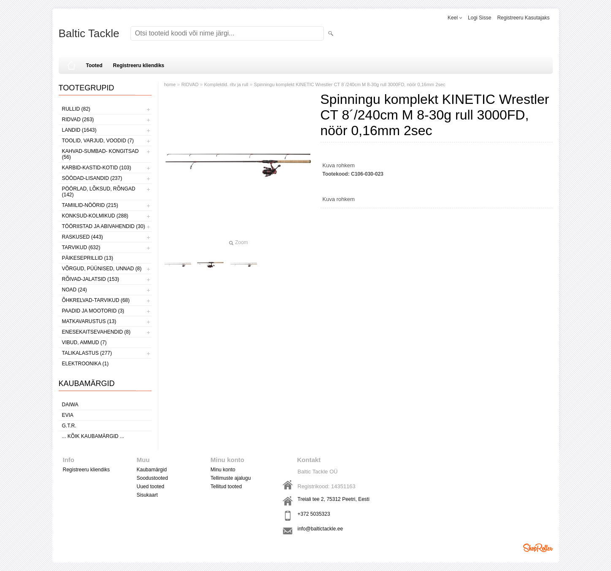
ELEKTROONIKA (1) (85, 364)
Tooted (94, 65)
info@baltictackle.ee (320, 529)
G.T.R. (69, 426)
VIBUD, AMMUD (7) (84, 342)
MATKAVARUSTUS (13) (89, 321)
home (170, 84)
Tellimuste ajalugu (231, 478)
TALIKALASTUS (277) (87, 353)
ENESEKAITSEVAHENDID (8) (96, 332)
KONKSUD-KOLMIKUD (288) (95, 216)
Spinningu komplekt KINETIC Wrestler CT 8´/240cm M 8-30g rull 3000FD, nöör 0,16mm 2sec (349, 84)
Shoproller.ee (538, 548)
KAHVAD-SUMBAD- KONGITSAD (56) (100, 154)
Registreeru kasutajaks (523, 18)
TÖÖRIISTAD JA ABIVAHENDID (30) (103, 226)
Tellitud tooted (226, 486)
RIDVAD (189, 84)
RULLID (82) (76, 109)
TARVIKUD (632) (81, 247)
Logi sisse (479, 18)
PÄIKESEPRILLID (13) (87, 258)
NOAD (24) (74, 290)
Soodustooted (152, 478)
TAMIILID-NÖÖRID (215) (90, 205)
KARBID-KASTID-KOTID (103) (96, 168)
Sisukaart (147, 495)
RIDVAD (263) (78, 119)
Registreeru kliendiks (138, 65)
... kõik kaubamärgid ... (93, 436)
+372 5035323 (314, 514)
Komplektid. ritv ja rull (226, 84)
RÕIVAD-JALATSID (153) (90, 279)
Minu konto (223, 470)
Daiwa (70, 405)
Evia (67, 415)
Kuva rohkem (339, 165)
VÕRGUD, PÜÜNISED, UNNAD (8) (102, 269)
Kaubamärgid (152, 470)
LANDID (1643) (79, 130)
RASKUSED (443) (82, 237)
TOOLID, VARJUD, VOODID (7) (98, 141)
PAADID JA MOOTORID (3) (93, 311)
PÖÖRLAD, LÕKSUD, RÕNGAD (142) (99, 192)
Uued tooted (150, 486)
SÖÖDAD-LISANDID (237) (92, 178)
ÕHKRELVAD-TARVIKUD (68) (96, 300)
